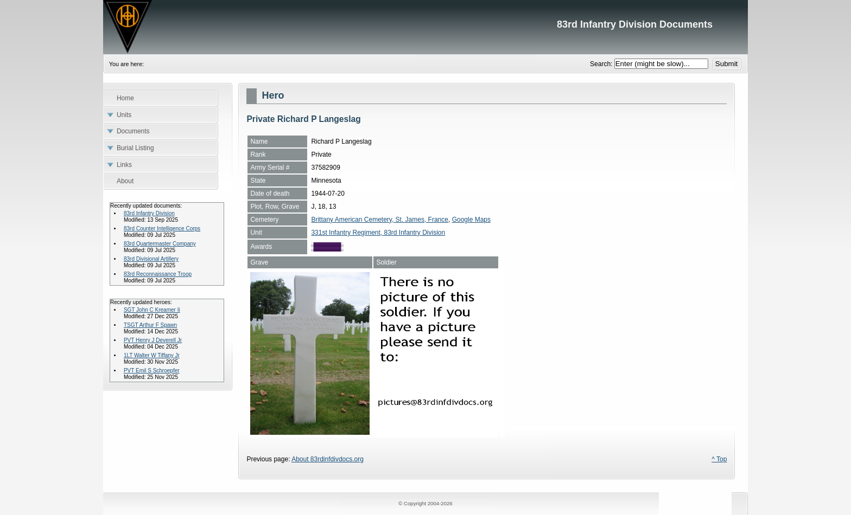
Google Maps (471, 219)
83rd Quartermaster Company (160, 244)
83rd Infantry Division (149, 213)
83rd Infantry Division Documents (425, 27)
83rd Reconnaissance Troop (158, 274)
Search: (602, 64)
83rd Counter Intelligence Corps (162, 228)
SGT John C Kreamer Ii (152, 310)
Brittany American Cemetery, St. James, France (379, 219)
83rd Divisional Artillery (151, 259)
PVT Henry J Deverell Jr (153, 340)
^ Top (719, 459)
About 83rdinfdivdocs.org (327, 459)
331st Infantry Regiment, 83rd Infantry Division (378, 232)
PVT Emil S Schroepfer (152, 371)
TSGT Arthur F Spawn (150, 325)
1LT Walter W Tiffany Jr (152, 355)
